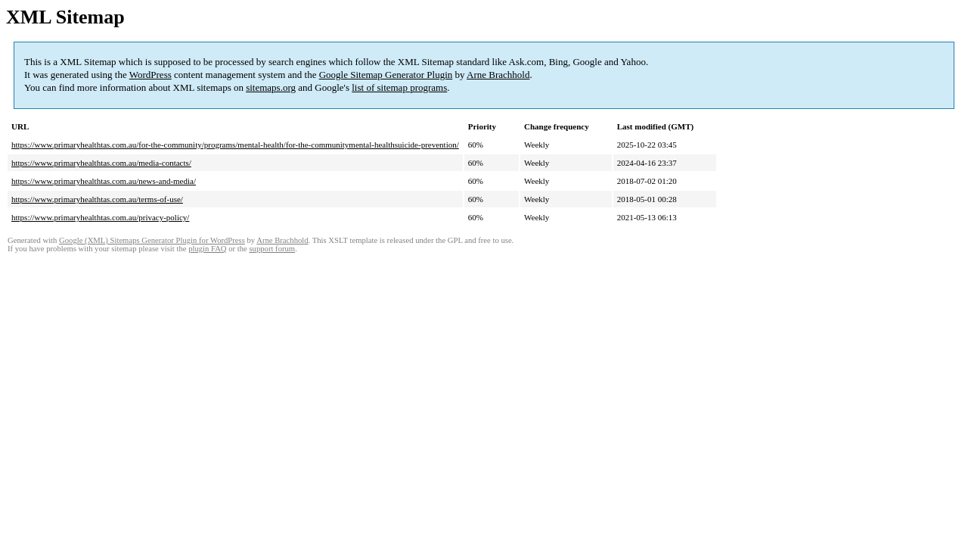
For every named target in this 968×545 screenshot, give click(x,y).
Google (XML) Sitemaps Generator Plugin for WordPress (152, 240)
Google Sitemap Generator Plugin (386, 74)
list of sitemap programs (399, 87)
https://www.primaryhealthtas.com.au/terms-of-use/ (97, 199)
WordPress (150, 74)
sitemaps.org (271, 87)
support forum (272, 248)
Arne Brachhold (498, 74)
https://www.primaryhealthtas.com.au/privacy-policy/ (100, 217)
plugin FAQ (207, 248)
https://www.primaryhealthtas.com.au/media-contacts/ (101, 162)
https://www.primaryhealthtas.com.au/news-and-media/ (103, 180)
